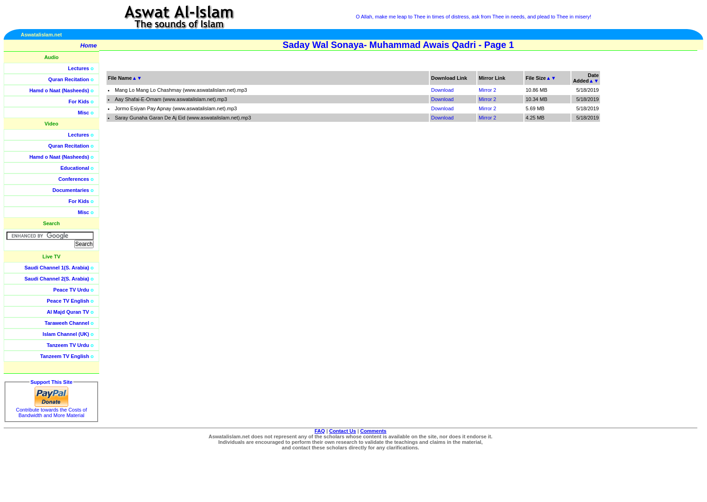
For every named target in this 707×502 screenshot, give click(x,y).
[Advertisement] (663, 207)
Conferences (74, 179)
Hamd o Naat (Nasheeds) (59, 90)
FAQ (320, 431)
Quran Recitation (68, 79)
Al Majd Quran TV (68, 312)
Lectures (78, 68)
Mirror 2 (487, 90)
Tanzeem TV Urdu (68, 345)
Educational (74, 168)
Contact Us (342, 431)
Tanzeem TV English (64, 356)
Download (442, 90)
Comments (373, 431)
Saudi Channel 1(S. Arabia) (56, 267)
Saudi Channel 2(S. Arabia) (56, 278)
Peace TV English (68, 301)
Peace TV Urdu (71, 290)
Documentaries (71, 190)
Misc (83, 112)
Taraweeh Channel (67, 323)
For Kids (79, 101)
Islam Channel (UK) (65, 334)
